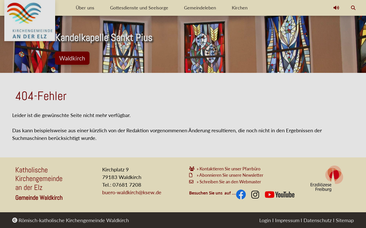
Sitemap (345, 220)
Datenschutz (317, 220)
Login (265, 220)
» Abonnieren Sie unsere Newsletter (230, 175)
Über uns (86, 7)
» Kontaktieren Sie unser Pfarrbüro (229, 168)
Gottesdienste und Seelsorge (144, 7)
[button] (336, 8)
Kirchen (255, 7)
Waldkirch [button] (72, 58)
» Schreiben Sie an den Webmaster (228, 181)
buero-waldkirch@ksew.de (131, 192)
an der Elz (28, 187)
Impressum (287, 220)
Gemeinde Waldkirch (39, 198)
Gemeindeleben (210, 7)
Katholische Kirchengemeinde (39, 174)
